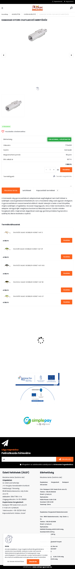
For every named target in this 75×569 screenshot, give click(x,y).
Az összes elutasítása (15, 561)
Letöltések (26, 190)
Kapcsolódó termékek (47, 190)
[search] (71, 8)
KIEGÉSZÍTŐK (16, 14)
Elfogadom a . (47, 464)
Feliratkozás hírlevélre (16, 453)
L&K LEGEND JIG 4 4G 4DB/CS (15, 345)
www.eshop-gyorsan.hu (42, 567)
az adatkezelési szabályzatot (41, 464)
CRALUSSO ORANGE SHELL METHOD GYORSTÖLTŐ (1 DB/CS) (54, 346)
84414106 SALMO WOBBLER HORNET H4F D (28, 232)
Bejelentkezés (58, 1)
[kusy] (50, 170)
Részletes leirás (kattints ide (13, 477)
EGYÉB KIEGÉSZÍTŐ (30, 14)
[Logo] (37, 8)
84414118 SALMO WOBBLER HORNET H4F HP (28, 249)
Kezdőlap (5, 14)
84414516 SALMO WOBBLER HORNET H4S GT (28, 296)
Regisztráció (69, 1)
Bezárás (33, 561)
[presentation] (4, 55)
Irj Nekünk (15, 508)
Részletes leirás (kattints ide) (51, 477)
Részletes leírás (10, 190)
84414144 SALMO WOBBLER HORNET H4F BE (28, 282)
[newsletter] (64, 459)
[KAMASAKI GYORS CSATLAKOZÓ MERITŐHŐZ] (37, 34)
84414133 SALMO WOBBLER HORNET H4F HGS (28, 265)
